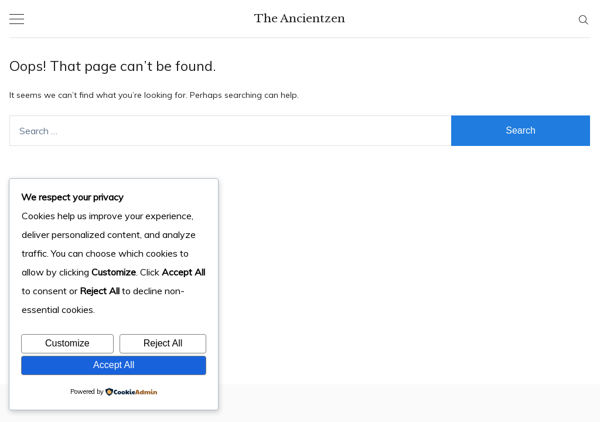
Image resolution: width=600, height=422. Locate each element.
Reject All (163, 343)
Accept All (113, 365)
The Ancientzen (299, 18)
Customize (67, 343)
